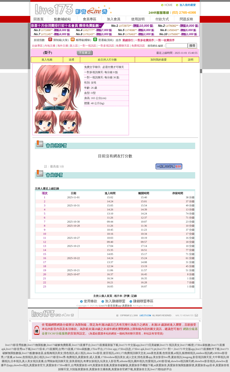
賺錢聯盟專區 (143, 301)
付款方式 (162, 19)
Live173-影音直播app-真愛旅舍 (115, 305)
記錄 (134, 296)
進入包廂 (47, 59)
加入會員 (113, 19)
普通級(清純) (106, 40)
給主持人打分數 (107, 59)
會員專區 (89, 19)
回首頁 (38, 19)
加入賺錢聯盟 (115, 301)
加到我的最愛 (158, 59)
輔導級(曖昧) (83, 40)
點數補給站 (62, 19)
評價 (126, 296)
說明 (190, 59)
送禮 (71, 59)
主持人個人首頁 (102, 296)
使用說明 (138, 19)
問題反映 (186, 19)
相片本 (118, 296)
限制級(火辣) (61, 40)
